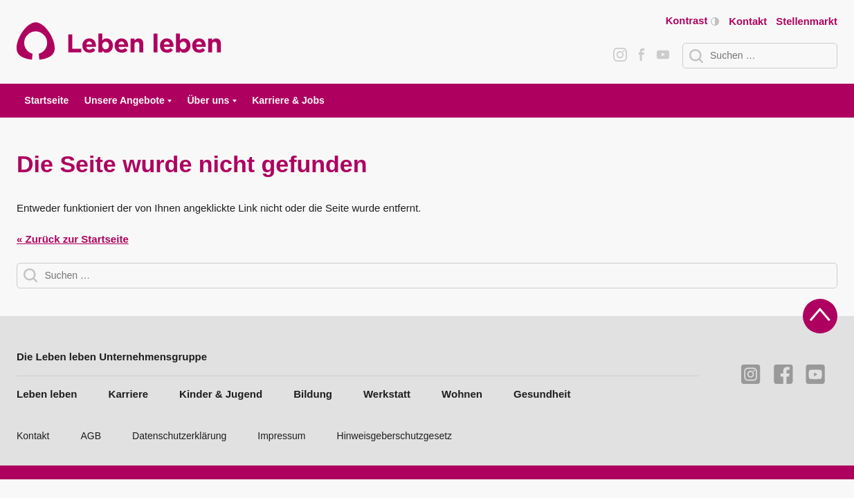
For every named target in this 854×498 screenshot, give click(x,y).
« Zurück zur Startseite (73, 239)
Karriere (129, 394)
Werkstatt (386, 394)
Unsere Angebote (124, 100)
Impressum (281, 435)
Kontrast (692, 21)
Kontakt (748, 21)
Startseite (46, 100)
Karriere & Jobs (288, 100)
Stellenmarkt (806, 21)
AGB (91, 435)
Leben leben (47, 394)
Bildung (312, 394)
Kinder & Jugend (220, 394)
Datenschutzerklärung (179, 435)
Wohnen (462, 394)
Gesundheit (542, 394)
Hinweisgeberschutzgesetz (395, 435)
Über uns (208, 100)
